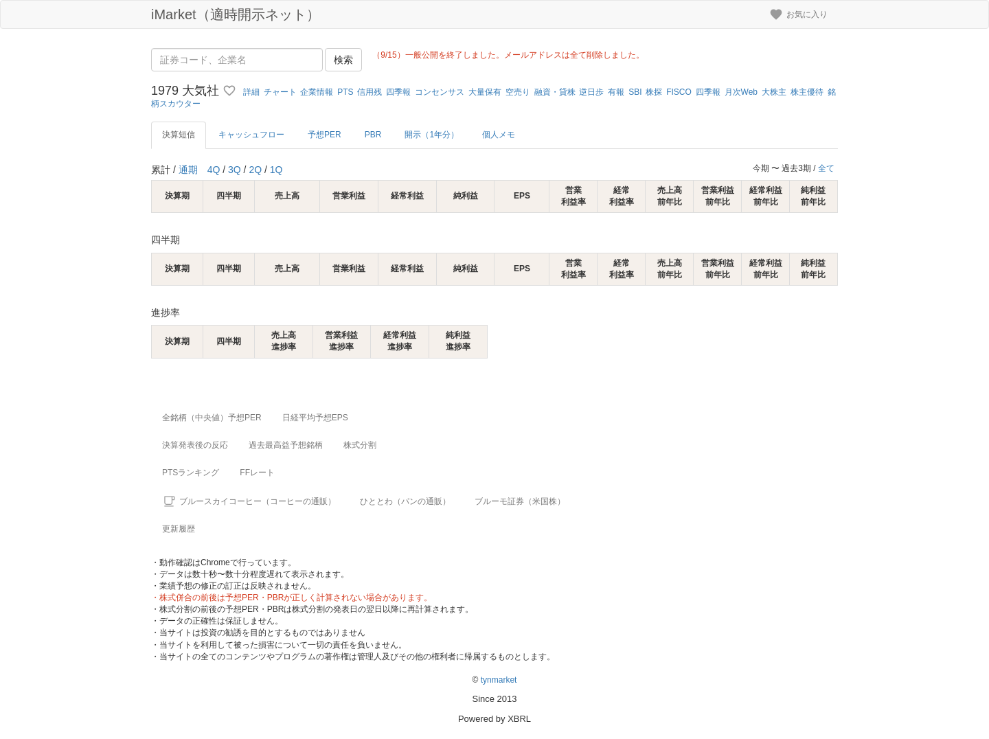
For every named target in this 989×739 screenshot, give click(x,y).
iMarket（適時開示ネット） (235, 14)
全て (826, 168)
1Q (276, 169)
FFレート (257, 472)
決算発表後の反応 (195, 445)
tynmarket (499, 680)
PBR (373, 134)
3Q (234, 169)
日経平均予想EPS (315, 417)
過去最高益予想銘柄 (286, 445)
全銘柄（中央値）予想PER (212, 417)
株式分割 (359, 445)
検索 (343, 59)
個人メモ (498, 134)
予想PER (324, 134)
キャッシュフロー (251, 134)
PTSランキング (190, 472)
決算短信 (178, 134)
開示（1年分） (432, 134)
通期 (188, 169)
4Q (213, 169)
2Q (255, 169)
